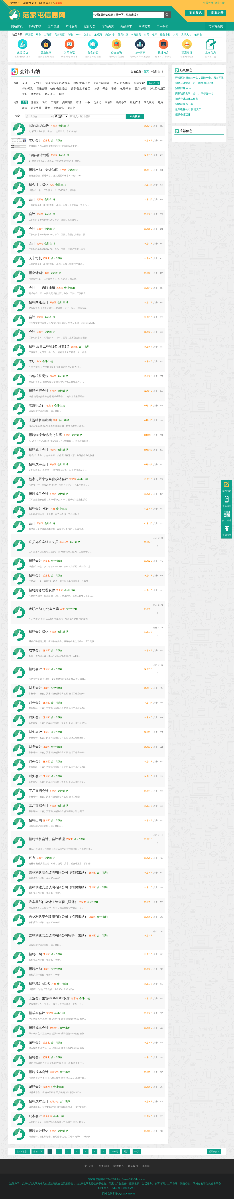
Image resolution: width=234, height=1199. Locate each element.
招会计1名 (36, 273)
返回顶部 (226, 535)
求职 (32, 361)
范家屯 (198, 34)
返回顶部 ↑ (214, 1151)
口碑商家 (140, 52)
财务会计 (35, 688)
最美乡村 (165, 34)
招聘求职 (35, 26)
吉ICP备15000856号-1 (123, 1188)
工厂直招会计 (38, 791)
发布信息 (210, 52)
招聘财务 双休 (183, 88)
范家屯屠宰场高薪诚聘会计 (48, 479)
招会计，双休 (38, 184)
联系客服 (187, 52)
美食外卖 (93, 52)
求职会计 (35, 140)
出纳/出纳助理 (39, 125)
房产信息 (53, 26)
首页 (146, 71)
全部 (24, 83)
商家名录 (217, 12)
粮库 (154, 34)
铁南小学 (110, 34)
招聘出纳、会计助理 (43, 170)
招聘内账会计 (38, 302)
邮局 (146, 34)
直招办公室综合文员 (43, 542)
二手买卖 (162, 26)
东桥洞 (98, 34)
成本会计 (35, 650)
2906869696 (128, 1193)
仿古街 (87, 34)
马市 (38, 34)
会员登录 (208, 2)
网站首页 (17, 26)
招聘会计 (35, 561)
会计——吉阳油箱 (42, 287)
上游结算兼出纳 (40, 420)
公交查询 (116, 52)
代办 (32, 858)
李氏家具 (136, 34)
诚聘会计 (35, 1042)
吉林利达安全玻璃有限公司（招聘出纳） (58, 872)
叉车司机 (35, 258)
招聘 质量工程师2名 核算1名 (49, 346)
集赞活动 (22, 52)
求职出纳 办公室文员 (44, 609)
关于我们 (89, 1166)
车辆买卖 (108, 26)
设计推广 (163, 52)
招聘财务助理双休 (42, 590)
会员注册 (220, 2)
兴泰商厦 (59, 34)
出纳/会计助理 (39, 155)
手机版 (146, 1166)
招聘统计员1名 (39, 983)
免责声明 (104, 1166)
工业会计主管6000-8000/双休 (49, 998)
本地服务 (71, 26)
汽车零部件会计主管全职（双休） (53, 902)
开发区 (29, 34)
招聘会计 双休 (39, 508)
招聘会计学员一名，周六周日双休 (194, 83)
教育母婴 (90, 26)
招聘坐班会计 (38, 391)
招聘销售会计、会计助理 (47, 839)
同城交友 (144, 26)
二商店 (48, 34)
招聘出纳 (35, 820)
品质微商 (46, 52)
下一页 (114, 1151)
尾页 (126, 1151)
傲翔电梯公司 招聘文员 (188, 109)
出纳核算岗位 (38, 376)
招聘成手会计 (38, 449)
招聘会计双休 (38, 631)
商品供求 (126, 26)
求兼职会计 (37, 405)
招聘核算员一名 (184, 104)
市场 (70, 34)
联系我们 (133, 1166)
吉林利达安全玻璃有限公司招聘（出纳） (58, 935)
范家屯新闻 (216, 26)
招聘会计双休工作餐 (186, 98)
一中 (78, 34)
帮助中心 (118, 1166)
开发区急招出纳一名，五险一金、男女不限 (199, 77)
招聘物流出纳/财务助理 (45, 435)
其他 (175, 34)
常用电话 (69, 52)
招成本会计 (37, 1013)
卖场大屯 (186, 34)
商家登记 (195, 12)
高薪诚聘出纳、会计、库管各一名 (194, 93)
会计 (32, 199)
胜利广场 (123, 34)
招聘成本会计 (38, 1028)
